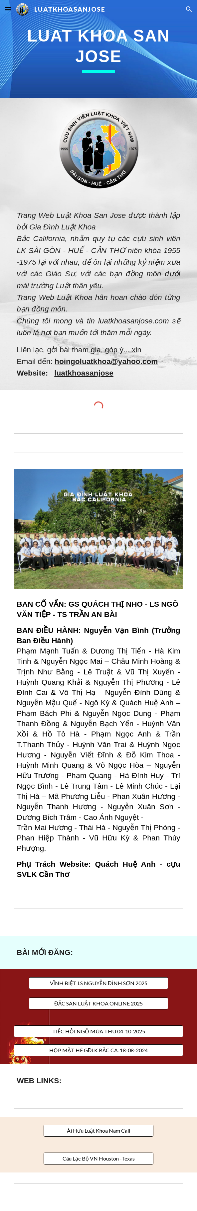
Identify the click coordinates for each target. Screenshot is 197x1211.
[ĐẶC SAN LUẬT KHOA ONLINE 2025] (98, 1003)
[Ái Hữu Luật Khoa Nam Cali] (98, 1131)
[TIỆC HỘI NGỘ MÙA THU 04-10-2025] (98, 1031)
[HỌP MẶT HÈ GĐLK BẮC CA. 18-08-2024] (98, 1050)
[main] (98, 49)
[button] (8, 9)
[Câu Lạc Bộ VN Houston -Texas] (98, 1159)
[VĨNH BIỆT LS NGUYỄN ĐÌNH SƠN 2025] (98, 983)
